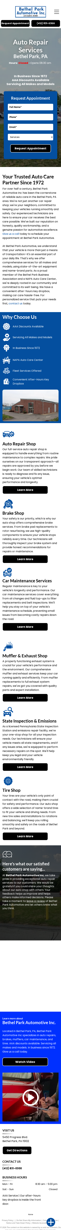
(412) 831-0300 (12, 1168)
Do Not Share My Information (28, 1220)
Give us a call (10, 234)
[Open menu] (56, 11)
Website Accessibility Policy (43, 1223)
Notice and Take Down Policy (18, 1223)
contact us (15, 303)
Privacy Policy (7, 1220)
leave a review (36, 901)
